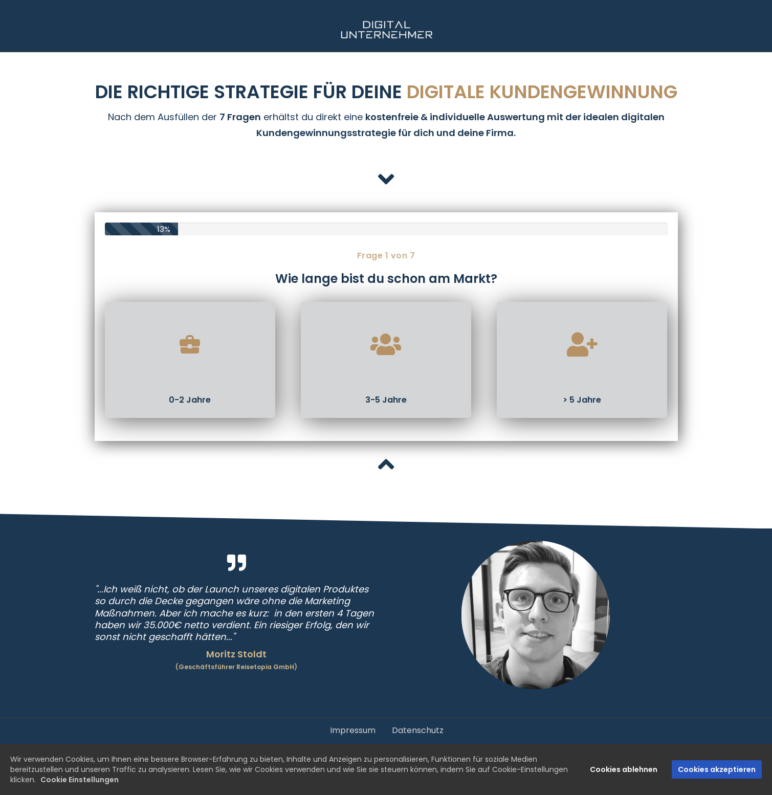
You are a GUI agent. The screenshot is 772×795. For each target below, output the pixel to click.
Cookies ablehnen (623, 769)
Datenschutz (418, 730)
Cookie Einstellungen (79, 780)
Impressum (353, 730)
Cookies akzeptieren (717, 769)
